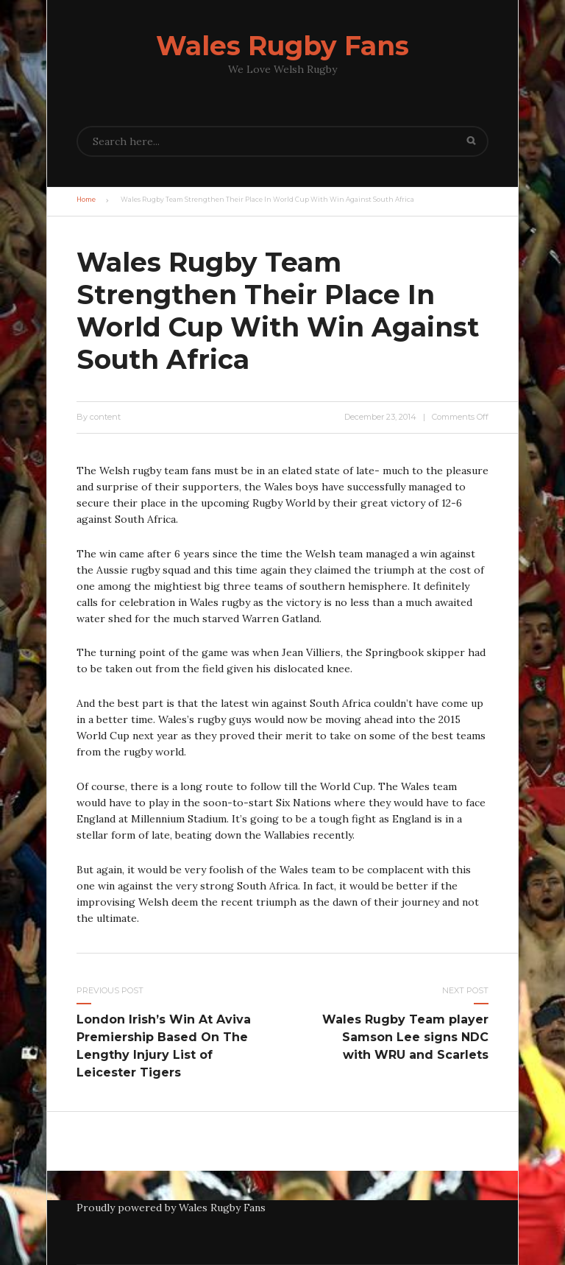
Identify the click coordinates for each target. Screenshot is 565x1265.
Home (86, 199)
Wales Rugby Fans (282, 45)
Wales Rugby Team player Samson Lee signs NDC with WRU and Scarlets (405, 1037)
